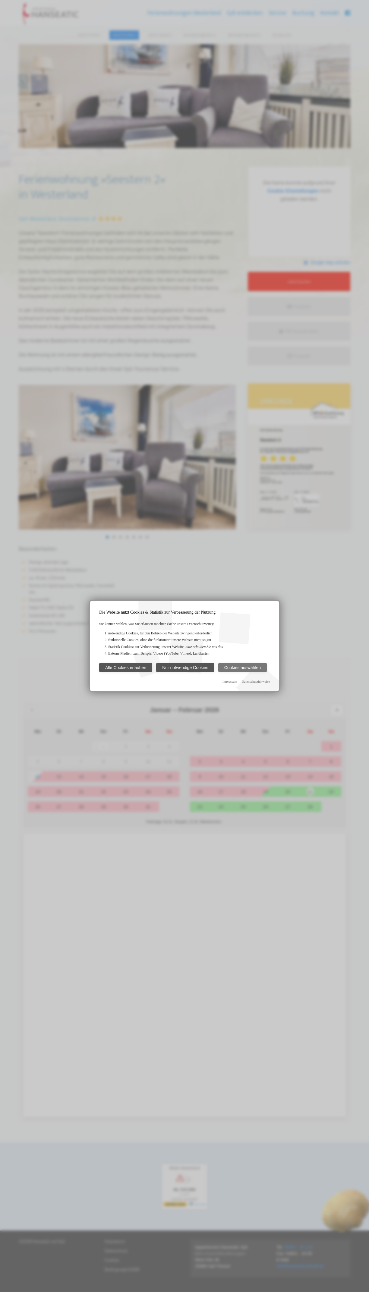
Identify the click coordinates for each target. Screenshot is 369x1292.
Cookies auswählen (242, 667)
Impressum (229, 681)
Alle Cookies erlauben (125, 667)
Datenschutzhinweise (256, 681)
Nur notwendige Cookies (185, 667)
